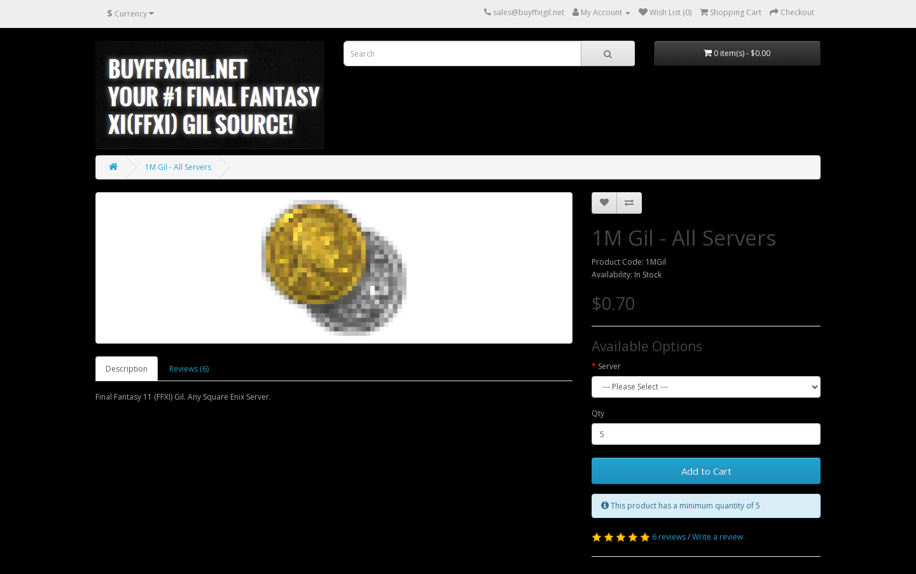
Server (609, 366)
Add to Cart (706, 471)
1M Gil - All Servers (178, 167)
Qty (598, 413)
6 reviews (669, 536)
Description (127, 368)
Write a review (717, 536)
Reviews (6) (189, 368)
